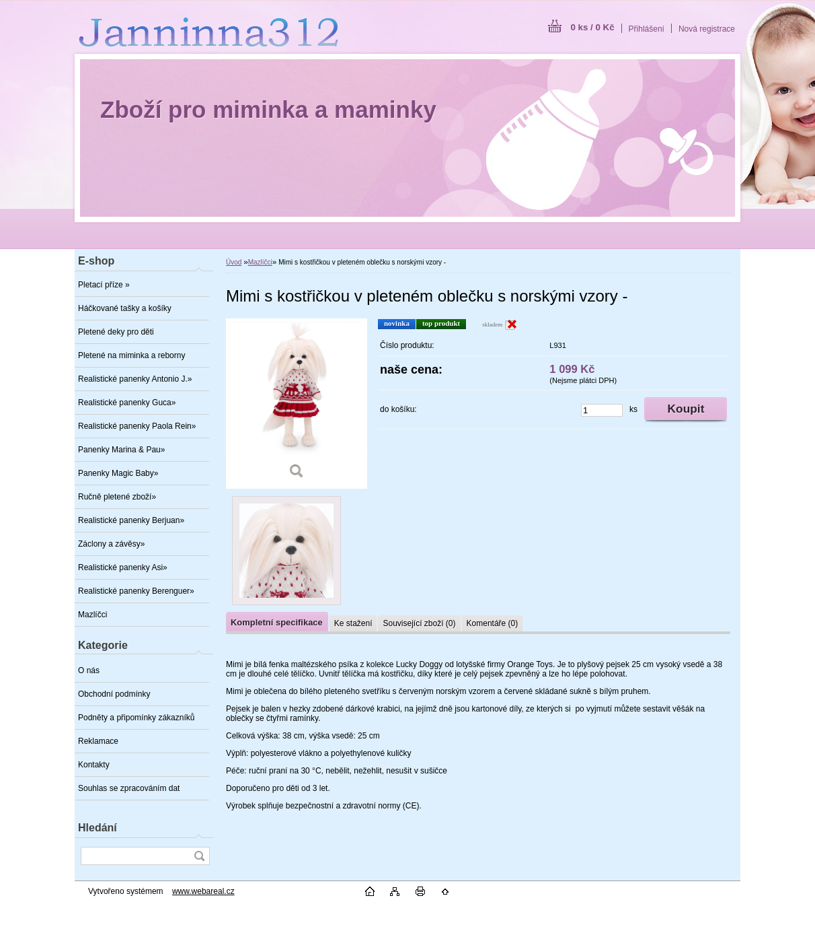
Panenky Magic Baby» (118, 473)
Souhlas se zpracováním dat (129, 788)
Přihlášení (646, 29)
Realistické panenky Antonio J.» (135, 379)
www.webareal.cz (203, 891)
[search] (199, 856)
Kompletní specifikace (277, 622)
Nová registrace (706, 29)
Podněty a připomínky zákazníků (136, 717)
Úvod (233, 262)
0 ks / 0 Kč (592, 27)
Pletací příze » (104, 284)
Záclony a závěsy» (111, 544)
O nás (89, 670)
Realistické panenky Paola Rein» (137, 426)
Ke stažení (353, 623)
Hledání (97, 827)
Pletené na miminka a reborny (131, 355)
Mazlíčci (92, 614)
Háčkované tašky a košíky (124, 308)
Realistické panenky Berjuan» (131, 520)
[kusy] (602, 410)
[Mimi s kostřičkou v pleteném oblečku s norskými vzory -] (296, 403)
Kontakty (94, 764)
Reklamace (98, 741)
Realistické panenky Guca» (127, 402)
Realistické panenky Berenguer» (136, 591)
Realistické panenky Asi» (122, 567)
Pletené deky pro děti (116, 332)
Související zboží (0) (419, 623)
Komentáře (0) (492, 623)
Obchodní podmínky (114, 694)
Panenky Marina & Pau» (121, 449)
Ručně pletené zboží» (117, 497)
